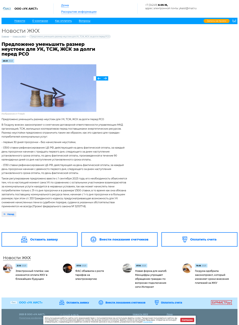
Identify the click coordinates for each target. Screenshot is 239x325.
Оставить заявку (77, 302)
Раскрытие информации (78, 11)
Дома (65, 5)
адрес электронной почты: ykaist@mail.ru (171, 8)
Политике (147, 322)
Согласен (187, 320)
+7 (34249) (156, 5)
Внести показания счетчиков (125, 302)
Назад (10, 214)
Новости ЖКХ (19, 36)
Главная (5, 36)
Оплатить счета (171, 302)
